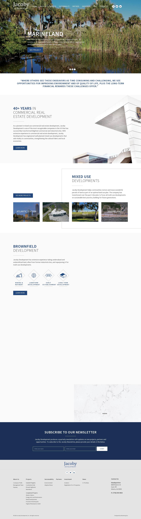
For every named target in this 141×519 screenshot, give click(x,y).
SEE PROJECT (35, 50)
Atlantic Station (30, 495)
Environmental (48, 483)
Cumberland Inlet (30, 485)
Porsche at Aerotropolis (32, 501)
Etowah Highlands (31, 487)
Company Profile (17, 483)
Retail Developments (31, 499)
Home (35, 6)
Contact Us (104, 6)
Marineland (29, 489)
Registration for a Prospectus (72, 485)
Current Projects (30, 483)
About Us (43, 6)
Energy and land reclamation (34, 497)
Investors (66, 483)
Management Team (18, 485)
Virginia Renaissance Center (33, 504)
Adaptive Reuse (49, 485)
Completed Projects (32, 493)
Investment (86, 6)
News (95, 6)
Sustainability (64, 6)
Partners (75, 6)
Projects (53, 6)
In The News (86, 483)
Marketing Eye (124, 515)
